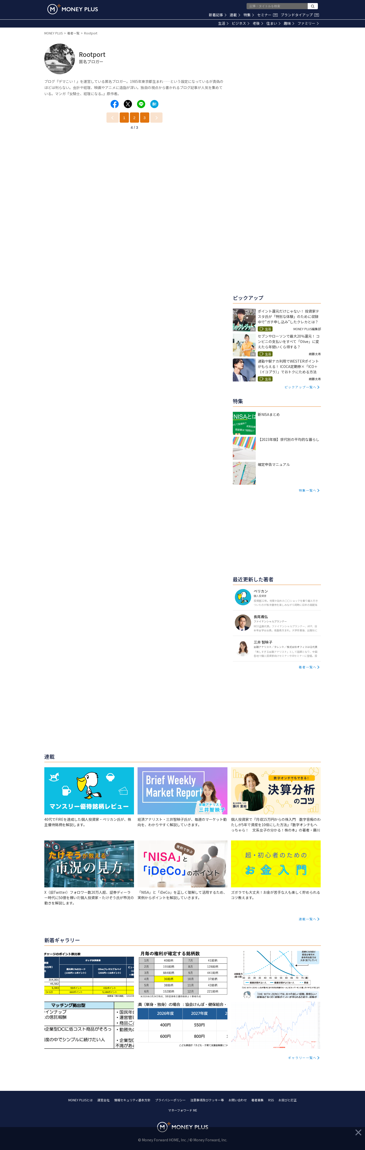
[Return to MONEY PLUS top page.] (72, 9)
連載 (235, 14)
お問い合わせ (237, 1100)
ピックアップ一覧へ (301, 387)
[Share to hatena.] (154, 104)
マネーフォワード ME (182, 1110)
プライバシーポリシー (170, 1100)
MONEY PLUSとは (80, 1100)
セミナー (267, 14)
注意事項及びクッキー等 (207, 1100)
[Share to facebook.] (115, 104)
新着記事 (217, 14)
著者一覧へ (308, 667)
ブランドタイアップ (300, 14)
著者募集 (257, 1100)
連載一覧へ (308, 919)
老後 (258, 23)
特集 (249, 14)
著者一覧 (73, 33)
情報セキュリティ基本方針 (132, 1100)
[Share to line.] (141, 104)
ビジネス (240, 23)
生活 (223, 23)
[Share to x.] (128, 104)
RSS (271, 1100)
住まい (273, 23)
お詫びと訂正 (287, 1100)
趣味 (289, 23)
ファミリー (308, 23)
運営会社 (103, 1100)
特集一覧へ (308, 490)
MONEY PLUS (53, 33)
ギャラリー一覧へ (302, 1057)
